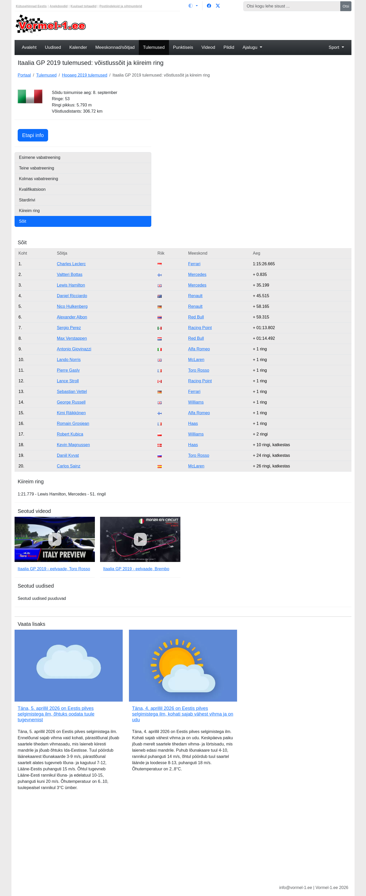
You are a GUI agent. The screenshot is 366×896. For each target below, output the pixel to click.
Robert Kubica (70, 434)
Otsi (346, 6)
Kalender (78, 47)
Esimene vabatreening (39, 157)
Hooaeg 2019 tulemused (84, 75)
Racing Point (200, 327)
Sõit (22, 221)
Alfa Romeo (199, 349)
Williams (196, 402)
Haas (193, 423)
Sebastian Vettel (72, 391)
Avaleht (29, 47)
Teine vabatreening (36, 168)
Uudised (53, 47)
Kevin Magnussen (73, 445)
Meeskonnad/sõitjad (115, 47)
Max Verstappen (72, 338)
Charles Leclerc (71, 264)
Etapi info (35, 134)
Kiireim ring (29, 210)
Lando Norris (69, 359)
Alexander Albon (72, 317)
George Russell (71, 402)
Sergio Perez (69, 327)
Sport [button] (334, 47)
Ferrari (194, 264)
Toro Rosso (198, 370)
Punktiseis (183, 47)
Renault (195, 296)
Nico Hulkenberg (72, 306)
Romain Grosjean (73, 423)
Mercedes (197, 274)
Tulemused (154, 47)
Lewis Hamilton (71, 285)
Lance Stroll (68, 381)
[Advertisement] (225, 25)
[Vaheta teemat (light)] (193, 5)
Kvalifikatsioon (32, 189)
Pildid (229, 47)
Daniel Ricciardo (72, 296)
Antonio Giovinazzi (74, 349)
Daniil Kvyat (68, 455)
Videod (208, 47)
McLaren (196, 359)
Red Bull (196, 317)
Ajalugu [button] (250, 47)
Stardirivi (27, 200)
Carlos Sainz (69, 466)
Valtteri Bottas (69, 274)
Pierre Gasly (68, 370)
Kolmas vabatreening (38, 179)
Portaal (24, 75)
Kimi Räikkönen (71, 413)
